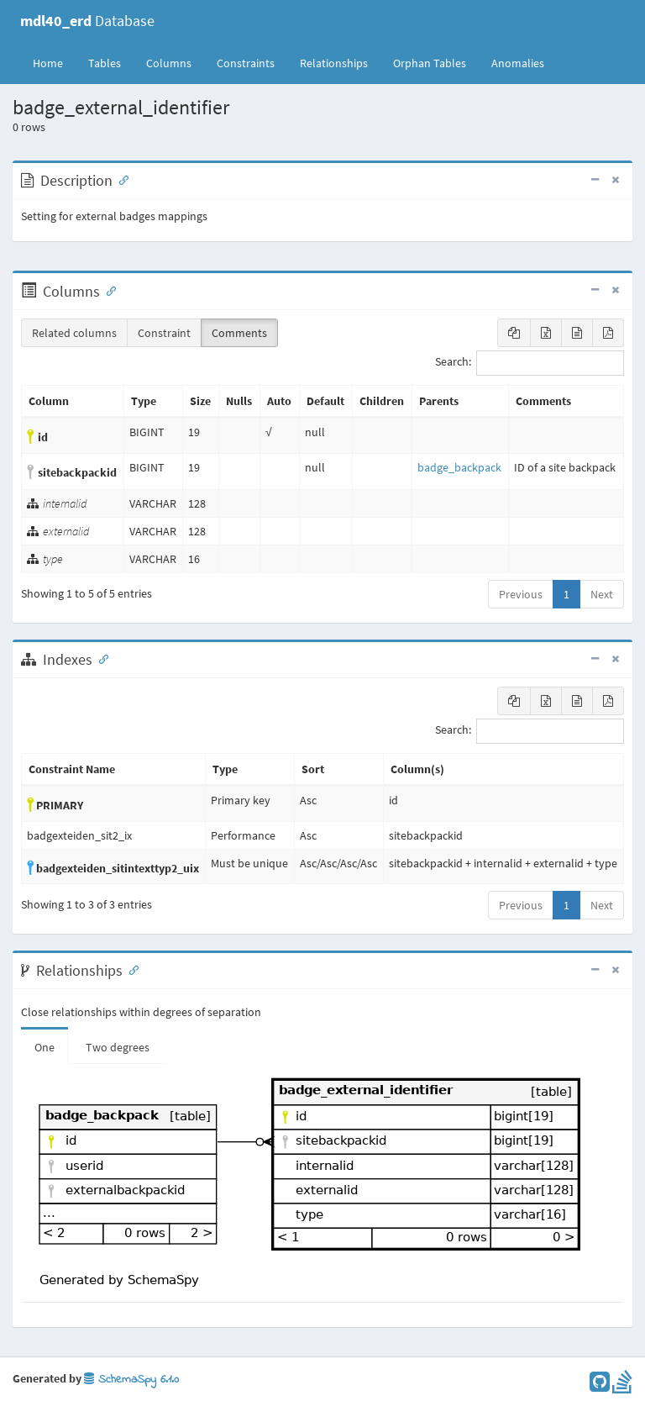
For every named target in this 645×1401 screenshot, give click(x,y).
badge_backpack (459, 467)
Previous (521, 594)
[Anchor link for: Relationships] (130, 969)
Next (601, 594)
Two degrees (117, 1047)
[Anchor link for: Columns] (107, 290)
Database (87, 20)
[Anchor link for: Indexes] (100, 658)
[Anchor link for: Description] (120, 179)
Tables (111, 62)
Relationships (334, 63)
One (44, 1047)
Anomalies (517, 63)
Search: (529, 363)
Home (48, 63)
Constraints (246, 63)
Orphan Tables (429, 63)
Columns (168, 63)
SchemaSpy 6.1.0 (131, 1379)
